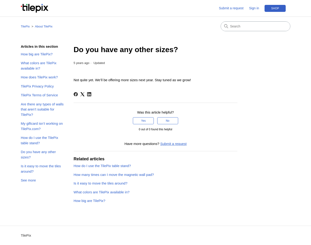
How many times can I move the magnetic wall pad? (114, 175)
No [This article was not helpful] (167, 120)
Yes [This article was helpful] (143, 120)
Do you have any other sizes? (38, 154)
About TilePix (43, 26)
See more (28, 180)
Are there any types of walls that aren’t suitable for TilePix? (42, 109)
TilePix (25, 26)
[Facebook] (76, 94)
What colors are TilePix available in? (38, 65)
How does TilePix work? (39, 77)
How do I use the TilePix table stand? (39, 140)
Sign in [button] (254, 8)
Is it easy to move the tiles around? (41, 168)
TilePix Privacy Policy (37, 86)
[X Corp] (82, 94)
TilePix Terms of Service (39, 95)
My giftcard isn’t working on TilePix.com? (42, 126)
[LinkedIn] (89, 94)
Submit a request (231, 8)
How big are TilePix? (37, 54)
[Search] (255, 26)
